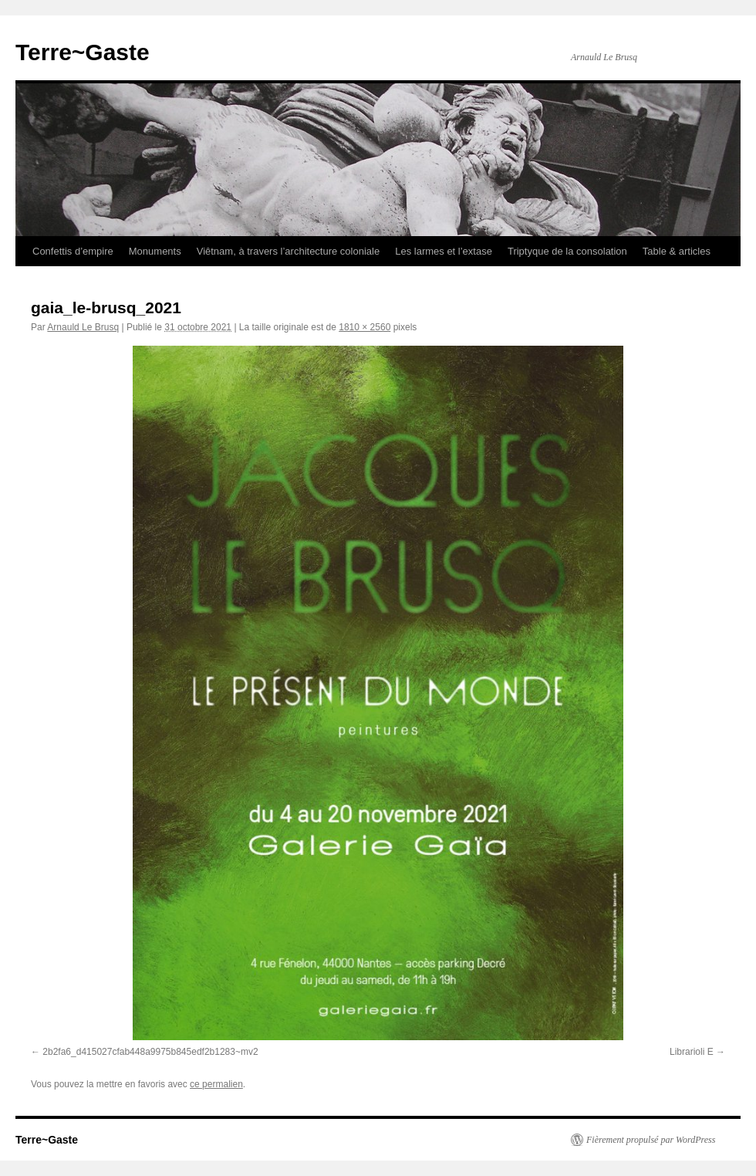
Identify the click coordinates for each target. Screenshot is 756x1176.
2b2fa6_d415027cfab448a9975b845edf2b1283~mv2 (150, 1051)
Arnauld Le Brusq (83, 327)
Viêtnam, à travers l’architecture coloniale (288, 251)
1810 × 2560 (364, 327)
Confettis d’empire (72, 251)
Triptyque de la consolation (567, 251)
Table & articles (676, 251)
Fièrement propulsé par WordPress (650, 1139)
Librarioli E (692, 1051)
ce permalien (216, 1084)
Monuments (155, 251)
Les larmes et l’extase (443, 251)
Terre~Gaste (82, 52)
